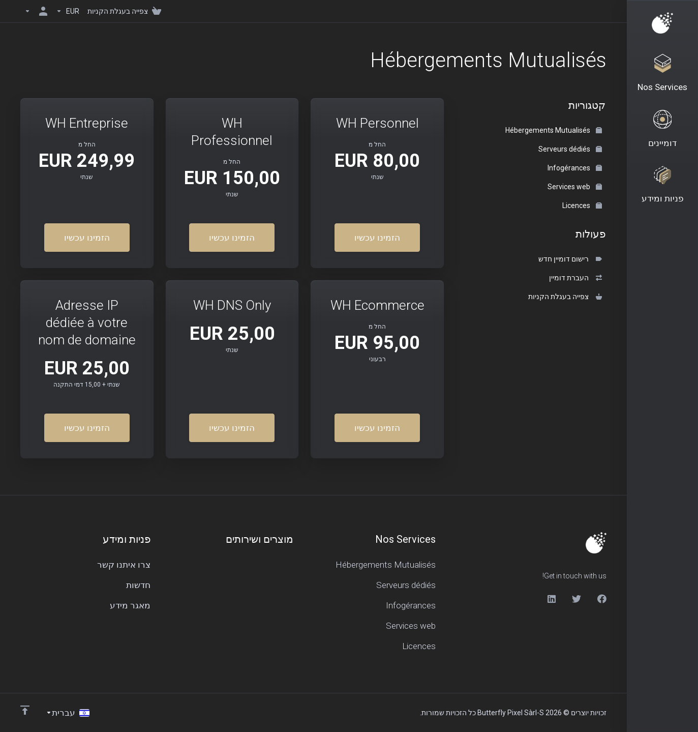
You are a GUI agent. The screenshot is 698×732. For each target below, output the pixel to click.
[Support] (662, 189)
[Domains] (662, 131)
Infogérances (575, 168)
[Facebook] (602, 598)
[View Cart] (126, 11)
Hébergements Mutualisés (553, 130)
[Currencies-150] (67, 11)
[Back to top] (25, 710)
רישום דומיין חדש (570, 259)
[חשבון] (36, 11)
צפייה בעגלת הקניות (565, 296)
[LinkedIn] (551, 598)
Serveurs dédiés (570, 149)
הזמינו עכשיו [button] (377, 237)
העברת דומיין (575, 278)
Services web (575, 187)
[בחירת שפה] (68, 712)
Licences (582, 205)
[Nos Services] (662, 74)
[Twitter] (576, 598)
